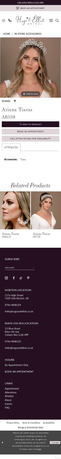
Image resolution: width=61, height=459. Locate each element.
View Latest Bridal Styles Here (30, 2)
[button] (4, 21)
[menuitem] (4, 21)
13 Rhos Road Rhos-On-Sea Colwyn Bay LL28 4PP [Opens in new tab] (16, 336)
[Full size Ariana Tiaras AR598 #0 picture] (30, 68)
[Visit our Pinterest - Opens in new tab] (28, 282)
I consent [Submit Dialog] (54, 447)
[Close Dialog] (3, 447)
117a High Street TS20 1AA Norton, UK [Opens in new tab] (17, 301)
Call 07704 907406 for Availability (30, 141)
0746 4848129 (13, 309)
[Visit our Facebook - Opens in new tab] (14, 282)
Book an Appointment (30, 133)
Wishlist (9, 400)
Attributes (11, 151)
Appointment (12, 393)
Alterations (11, 396)
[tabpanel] (30, 68)
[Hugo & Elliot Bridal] (30, 20)
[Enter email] (22, 271)
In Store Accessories (27, 34)
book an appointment (19, 376)
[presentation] (15, 214)
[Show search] (57, 21)
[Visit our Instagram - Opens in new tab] (6, 282)
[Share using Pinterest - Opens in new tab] (15, 101)
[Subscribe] (39, 271)
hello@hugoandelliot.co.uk (19, 316)
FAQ (7, 412)
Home (6, 34)
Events (8, 408)
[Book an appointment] (30, 8)
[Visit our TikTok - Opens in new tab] (21, 282)
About (8, 404)
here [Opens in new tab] (39, 453)
